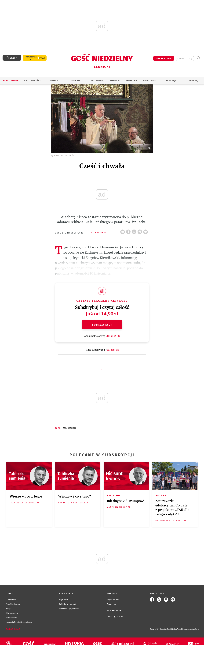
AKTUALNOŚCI (32, 80)
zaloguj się (184, 58)
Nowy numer (11, 80)
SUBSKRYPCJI (113, 336)
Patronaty (150, 80)
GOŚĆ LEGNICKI (69, 428)
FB (129, 231)
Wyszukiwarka (198, 58)
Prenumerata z (31, 58)
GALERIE (75, 80)
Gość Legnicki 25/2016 (69, 233)
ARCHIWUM (97, 80)
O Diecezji (193, 80)
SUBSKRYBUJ (163, 58)
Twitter (135, 231)
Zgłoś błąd (13, 629)
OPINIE (54, 80)
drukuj (140, 231)
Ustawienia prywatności (69, 608)
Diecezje (171, 80)
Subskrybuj (102, 324)
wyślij (146, 231)
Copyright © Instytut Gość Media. (163, 629)
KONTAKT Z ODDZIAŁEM (124, 80)
